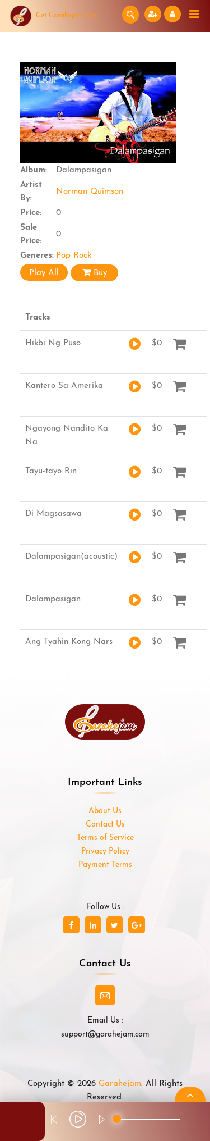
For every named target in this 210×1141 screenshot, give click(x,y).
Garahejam (120, 1084)
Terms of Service (105, 838)
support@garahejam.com (105, 1034)
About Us (105, 811)
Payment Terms (105, 865)
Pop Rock (73, 256)
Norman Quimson (89, 192)
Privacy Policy (105, 851)
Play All (44, 273)
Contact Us (105, 824)
